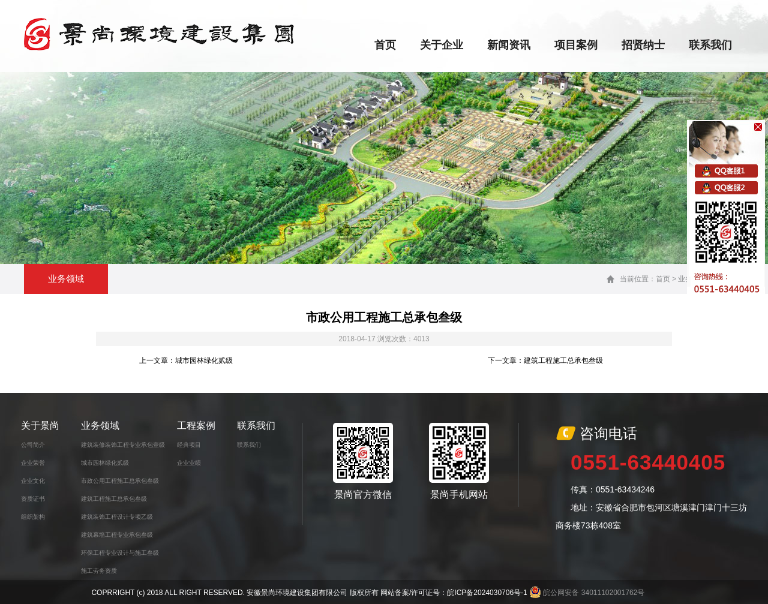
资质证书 (33, 498)
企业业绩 (189, 462)
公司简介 (33, 444)
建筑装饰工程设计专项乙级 (117, 516)
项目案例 (576, 45)
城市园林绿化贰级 (105, 462)
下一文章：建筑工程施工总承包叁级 (545, 360)
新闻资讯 (508, 45)
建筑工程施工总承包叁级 (114, 498)
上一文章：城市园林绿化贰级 (186, 360)
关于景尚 (40, 425)
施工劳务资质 (99, 570)
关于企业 (441, 45)
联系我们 (710, 45)
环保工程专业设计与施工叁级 (120, 552)
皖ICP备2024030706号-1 (487, 592)
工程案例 (196, 425)
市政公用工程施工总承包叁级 (120, 480)
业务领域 (100, 425)
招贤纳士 (643, 45)
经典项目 (189, 444)
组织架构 (33, 516)
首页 (385, 45)
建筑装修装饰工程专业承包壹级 (123, 444)
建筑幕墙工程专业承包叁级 (117, 534)
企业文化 (33, 480)
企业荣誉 (33, 462)
